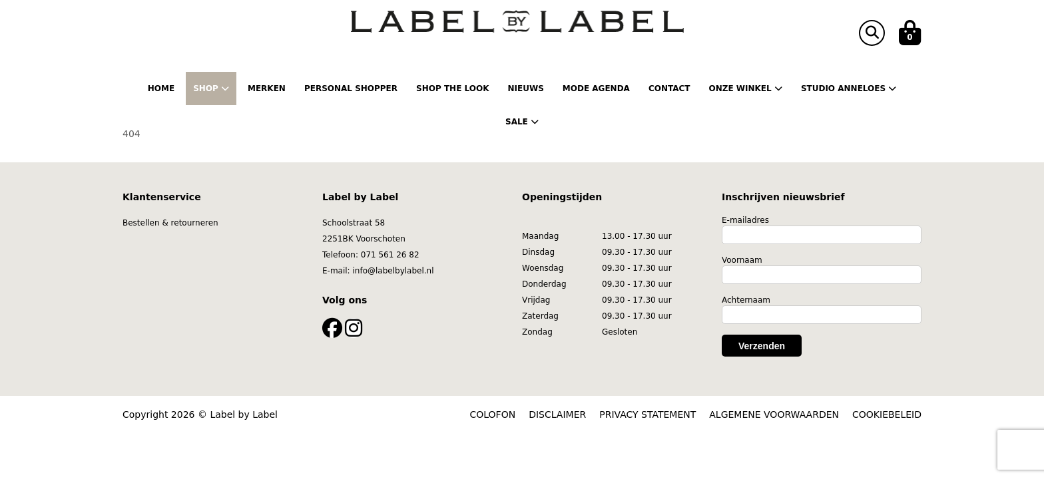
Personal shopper (350, 88)
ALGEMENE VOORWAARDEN (774, 414)
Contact (669, 88)
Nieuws (525, 88)
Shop (211, 88)
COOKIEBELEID (886, 414)
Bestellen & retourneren (170, 223)
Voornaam (742, 260)
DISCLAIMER (557, 414)
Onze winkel (745, 88)
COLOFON (493, 414)
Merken (267, 88)
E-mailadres (745, 220)
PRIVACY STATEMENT (647, 414)
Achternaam (746, 300)
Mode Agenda (596, 88)
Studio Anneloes (848, 88)
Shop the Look (452, 88)
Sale (522, 121)
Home (161, 88)
